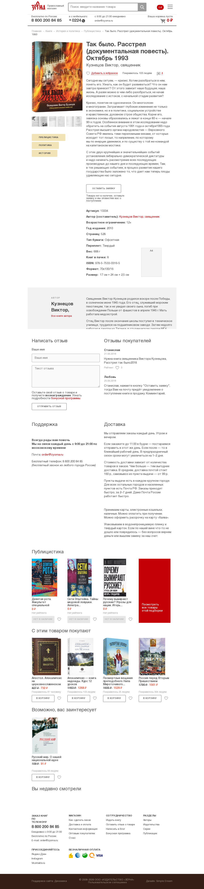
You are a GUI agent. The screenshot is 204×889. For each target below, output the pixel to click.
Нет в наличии (43, 619)
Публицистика (92, 31)
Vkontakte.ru (38, 863)
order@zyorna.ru (104, 21)
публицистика (49, 137)
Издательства (151, 825)
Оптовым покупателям (82, 833)
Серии (146, 829)
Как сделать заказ (80, 820)
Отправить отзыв (49, 407)
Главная (36, 31)
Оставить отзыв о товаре (120, 825)
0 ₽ (160, 8)
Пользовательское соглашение (107, 882)
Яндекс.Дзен (39, 854)
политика (45, 145)
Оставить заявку (103, 189)
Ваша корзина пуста (160, 16)
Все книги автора (61, 316)
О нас (72, 838)
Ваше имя (38, 349)
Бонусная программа (118, 833)
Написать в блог (115, 829)
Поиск (142, 7)
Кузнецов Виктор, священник (113, 65)
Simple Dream (164, 881)
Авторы (147, 820)
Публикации (150, 833)
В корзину (43, 698)
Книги (49, 31)
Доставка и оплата (80, 825)
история (45, 153)
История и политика (68, 31)
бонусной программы (65, 398)
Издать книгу (113, 820)
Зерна (38, 6)
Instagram (37, 859)
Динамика (60, 881)
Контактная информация (83, 829)
